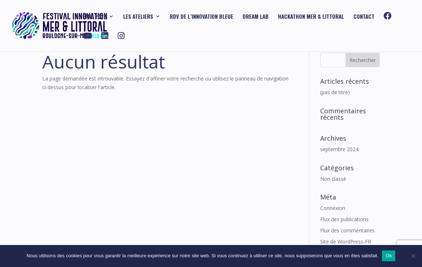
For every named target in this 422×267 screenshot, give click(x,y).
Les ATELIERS (138, 17)
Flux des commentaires (347, 230)
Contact (363, 17)
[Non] (413, 255)
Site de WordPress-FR (345, 241)
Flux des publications (344, 219)
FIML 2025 (94, 17)
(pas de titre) (335, 92)
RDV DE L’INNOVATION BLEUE (201, 17)
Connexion (332, 208)
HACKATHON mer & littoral (311, 17)
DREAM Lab (256, 17)
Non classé (333, 178)
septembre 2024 (339, 149)
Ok (389, 255)
